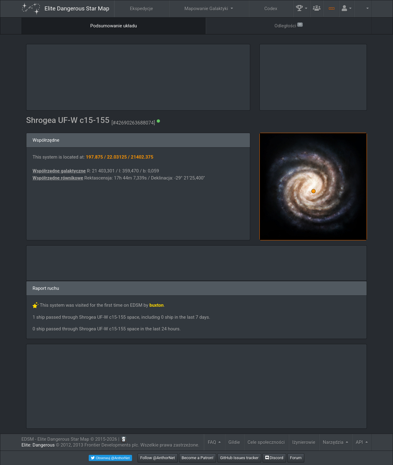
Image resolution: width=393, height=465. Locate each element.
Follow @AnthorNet (157, 457)
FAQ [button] (212, 442)
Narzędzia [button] (334, 442)
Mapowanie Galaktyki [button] (207, 8)
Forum (296, 457)
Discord (274, 457)
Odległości (288, 25)
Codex (270, 8)
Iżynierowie (303, 442)
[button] (301, 8)
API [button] (360, 442)
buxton (157, 305)
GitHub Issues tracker (239, 457)
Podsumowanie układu (113, 26)
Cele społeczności (266, 442)
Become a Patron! (198, 457)
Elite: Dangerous (38, 445)
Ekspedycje (141, 8)
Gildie (234, 442)
